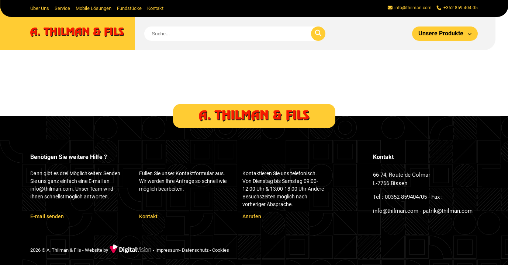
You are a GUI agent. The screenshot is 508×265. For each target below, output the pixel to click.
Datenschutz (195, 250)
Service (62, 8)
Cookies (220, 250)
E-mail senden (47, 216)
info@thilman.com (395, 211)
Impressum (167, 250)
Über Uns (39, 8)
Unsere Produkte (444, 33)
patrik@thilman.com (448, 211)
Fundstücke (129, 8)
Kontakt (155, 8)
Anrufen (251, 216)
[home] (82, 33)
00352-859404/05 (406, 197)
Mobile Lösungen (93, 8)
